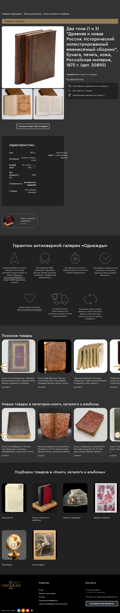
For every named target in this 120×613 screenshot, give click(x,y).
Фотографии (38, 565)
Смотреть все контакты (102, 604)
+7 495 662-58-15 (93, 590)
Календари (7, 565)
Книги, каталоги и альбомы (56, 14)
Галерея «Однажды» (12, 14)
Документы (7, 518)
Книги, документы (32, 14)
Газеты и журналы (71, 518)
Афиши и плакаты (102, 518)
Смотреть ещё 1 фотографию (33, 126)
